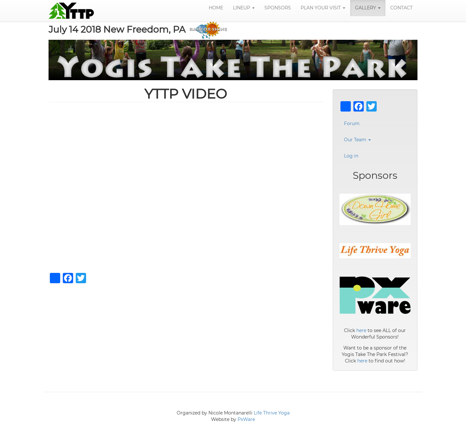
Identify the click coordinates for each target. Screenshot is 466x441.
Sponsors (277, 8)
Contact (401, 8)
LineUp (244, 8)
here (361, 330)
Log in (351, 156)
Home (216, 8)
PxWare (246, 419)
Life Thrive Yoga (272, 413)
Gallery (368, 8)
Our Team (357, 140)
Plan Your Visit (323, 8)
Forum (352, 124)
